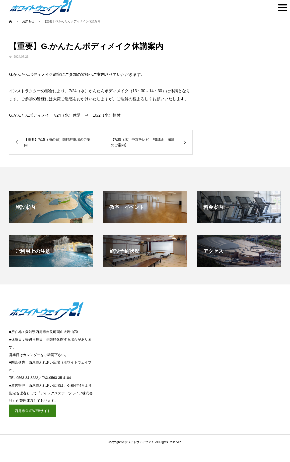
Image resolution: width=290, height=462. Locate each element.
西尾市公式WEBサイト (33, 411)
